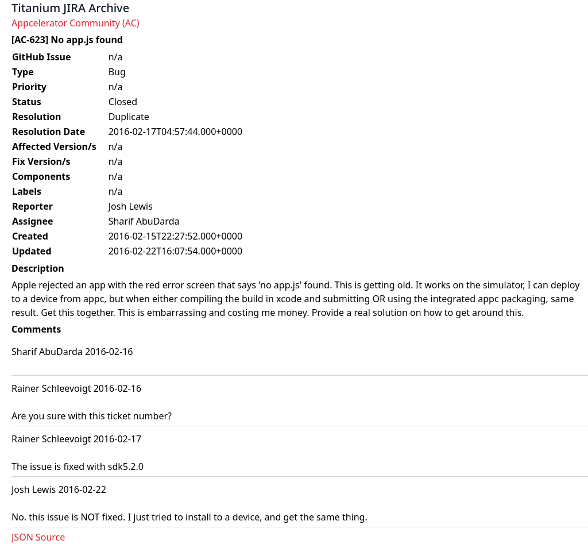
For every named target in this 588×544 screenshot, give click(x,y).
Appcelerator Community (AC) (75, 23)
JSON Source (38, 537)
